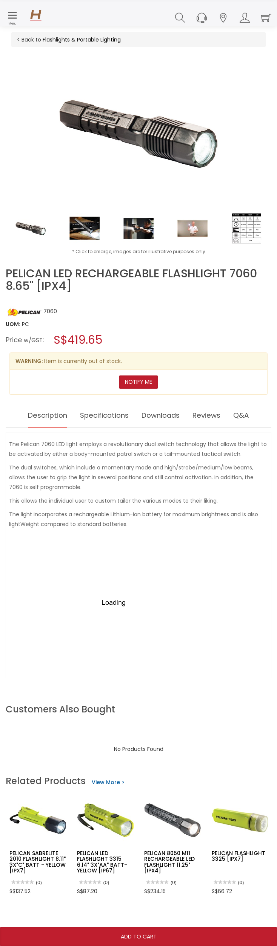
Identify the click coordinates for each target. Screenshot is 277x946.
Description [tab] (41, 415)
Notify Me (138, 382)
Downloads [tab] (163, 415)
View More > (108, 782)
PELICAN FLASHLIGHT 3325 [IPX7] (238, 856)
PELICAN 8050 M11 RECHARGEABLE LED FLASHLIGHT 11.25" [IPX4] (169, 861)
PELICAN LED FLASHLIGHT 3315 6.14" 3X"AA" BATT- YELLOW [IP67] (102, 861)
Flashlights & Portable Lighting (82, 39)
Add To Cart (139, 936)
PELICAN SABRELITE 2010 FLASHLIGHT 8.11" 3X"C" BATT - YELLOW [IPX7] (37, 861)
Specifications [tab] (102, 415)
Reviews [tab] (213, 415)
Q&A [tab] (249, 415)
